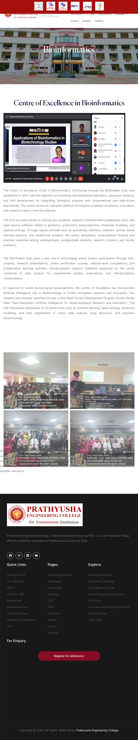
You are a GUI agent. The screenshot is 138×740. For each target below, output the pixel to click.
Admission (78, 13)
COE (91, 13)
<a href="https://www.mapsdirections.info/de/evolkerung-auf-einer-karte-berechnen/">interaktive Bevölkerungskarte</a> (69, 690)
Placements (104, 13)
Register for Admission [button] (69, 656)
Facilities (121, 13)
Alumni (74, 20)
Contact (98, 20)
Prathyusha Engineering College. (97, 730)
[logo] (45, 514)
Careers (86, 20)
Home (58, 61)
